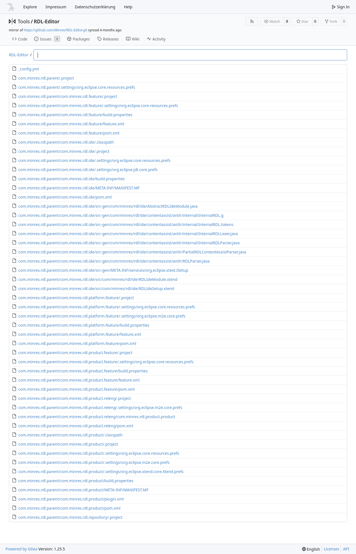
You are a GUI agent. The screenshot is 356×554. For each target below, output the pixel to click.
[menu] (311, 549)
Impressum (55, 6)
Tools (24, 21)
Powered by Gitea (21, 549)
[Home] (10, 7)
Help (128, 6)
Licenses (331, 549)
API (346, 549)
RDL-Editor (47, 21)
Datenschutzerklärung (95, 6)
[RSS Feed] (252, 21)
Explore (30, 6)
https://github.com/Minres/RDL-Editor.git (55, 30)
